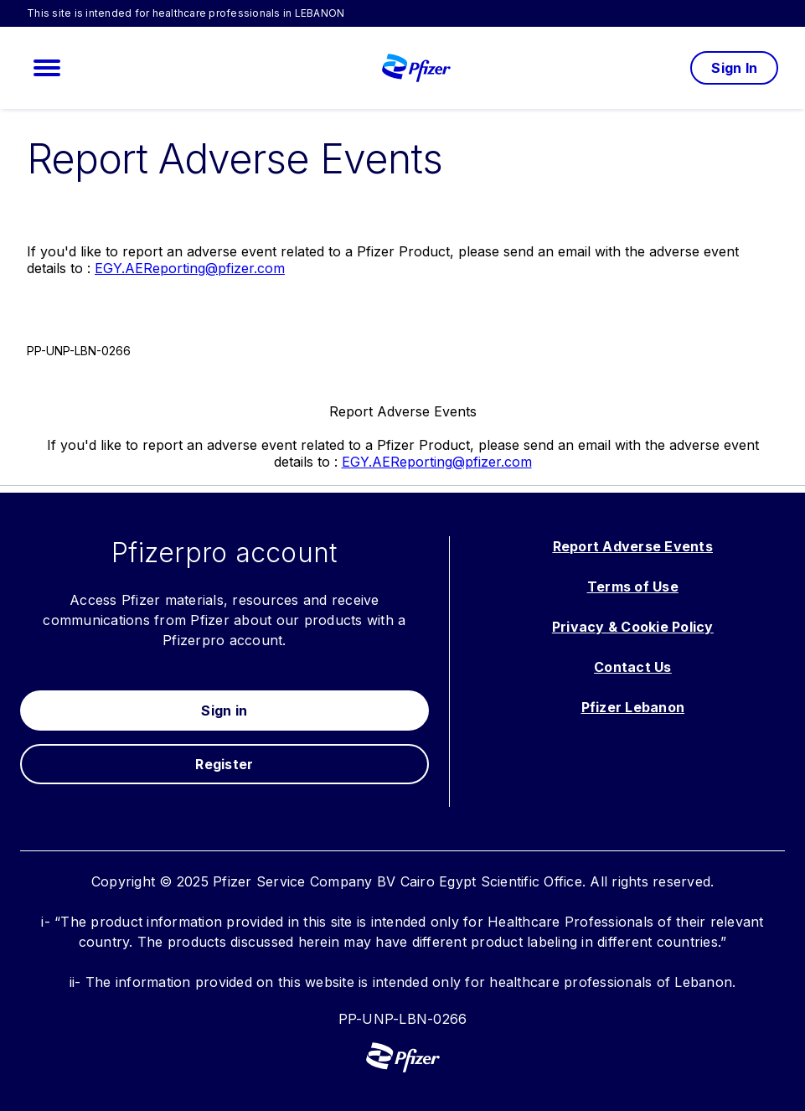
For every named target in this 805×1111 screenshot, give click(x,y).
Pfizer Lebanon (633, 707)
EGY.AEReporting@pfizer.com (190, 268)
